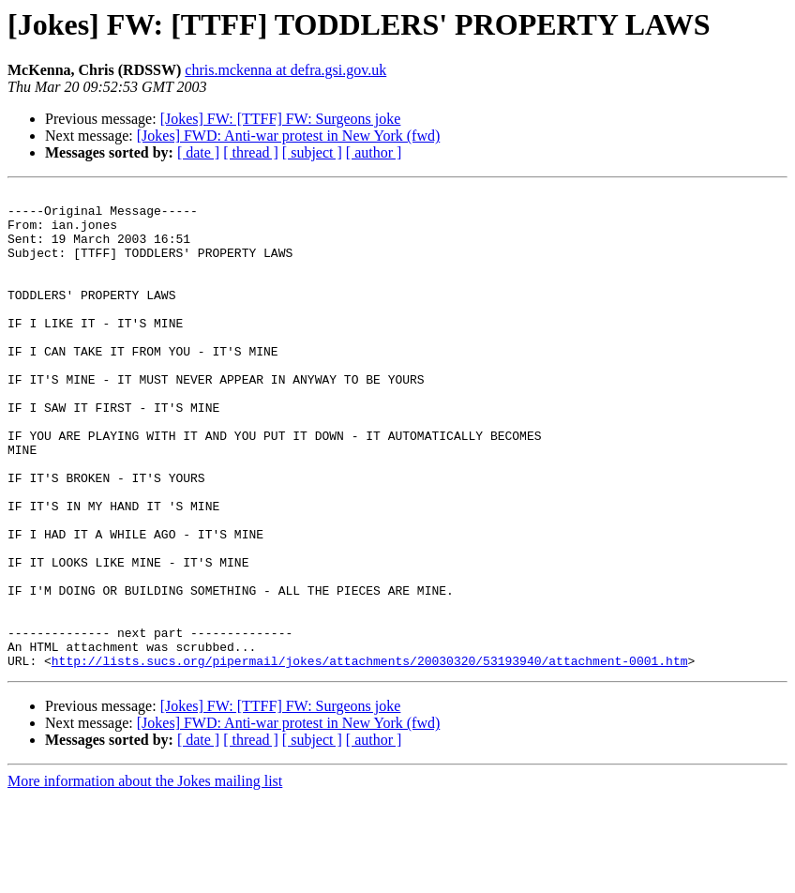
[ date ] (198, 152)
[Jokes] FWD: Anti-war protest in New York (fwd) (289, 136)
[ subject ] (312, 152)
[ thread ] (250, 152)
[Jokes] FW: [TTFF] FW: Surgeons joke (280, 119)
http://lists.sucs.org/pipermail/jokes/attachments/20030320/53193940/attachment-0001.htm (370, 756)
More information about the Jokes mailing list (145, 877)
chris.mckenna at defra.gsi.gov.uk (285, 70)
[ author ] (374, 152)
